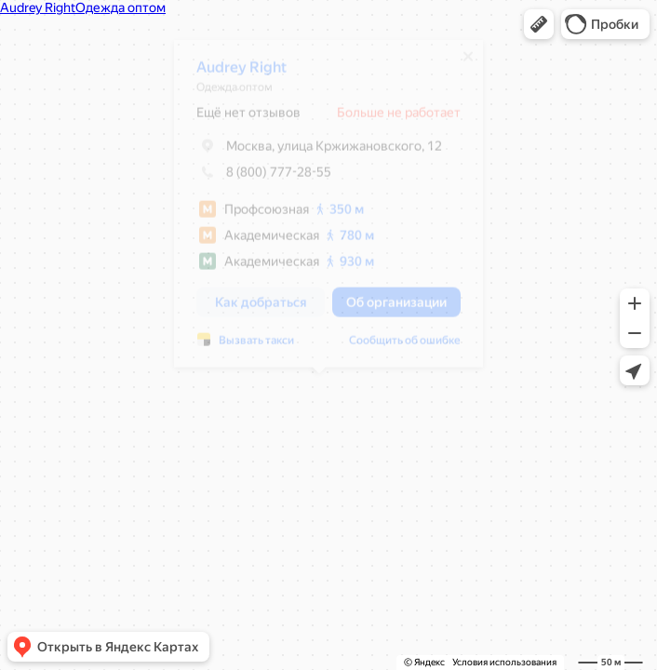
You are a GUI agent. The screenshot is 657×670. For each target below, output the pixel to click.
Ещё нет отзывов (239, 119)
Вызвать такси (247, 347)
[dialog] (319, 210)
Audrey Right (232, 74)
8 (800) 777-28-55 (254, 178)
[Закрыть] (458, 63)
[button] (539, 24)
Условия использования (504, 662)
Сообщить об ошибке (395, 347)
